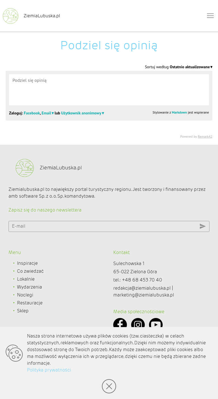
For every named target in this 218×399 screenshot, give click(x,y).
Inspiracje (27, 263)
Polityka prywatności (49, 370)
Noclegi (25, 295)
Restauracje (30, 303)
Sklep (23, 311)
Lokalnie (26, 279)
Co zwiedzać (30, 271)
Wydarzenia (29, 287)
